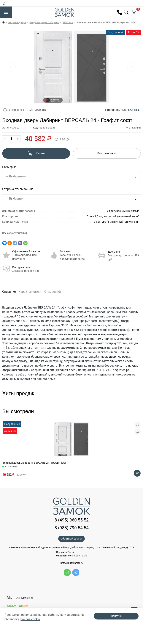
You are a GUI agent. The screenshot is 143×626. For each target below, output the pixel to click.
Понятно (116, 615)
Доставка (114, 251)
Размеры (8, 167)
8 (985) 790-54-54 (72, 527)
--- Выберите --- (16, 176)
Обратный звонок (71, 538)
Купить (36, 153)
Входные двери (17, 22)
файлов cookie (30, 619)
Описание (9, 291)
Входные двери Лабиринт (44, 22)
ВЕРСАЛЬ (68, 22)
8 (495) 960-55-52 (72, 520)
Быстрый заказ (106, 153)
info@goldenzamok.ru (71, 563)
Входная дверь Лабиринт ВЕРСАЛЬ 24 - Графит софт (34, 462)
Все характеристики (14, 233)
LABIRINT (134, 110)
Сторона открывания (17, 189)
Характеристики (30, 291)
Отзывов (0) (52, 291)
